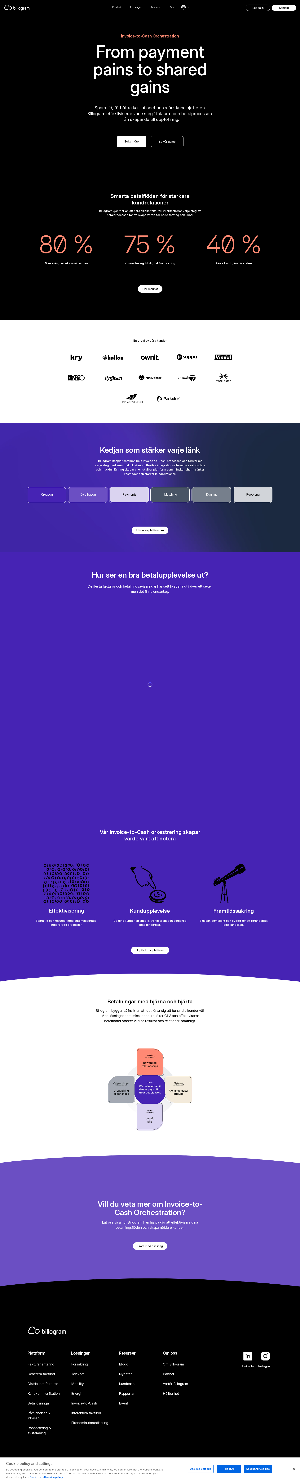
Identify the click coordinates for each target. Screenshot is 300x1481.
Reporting (253, 494)
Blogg (123, 1364)
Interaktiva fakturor (86, 1413)
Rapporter (127, 1393)
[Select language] (185, 7)
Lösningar (135, 7)
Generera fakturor (41, 1374)
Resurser (156, 7)
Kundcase (127, 1384)
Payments (129, 494)
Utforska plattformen (150, 530)
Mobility (77, 1384)
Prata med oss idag (150, 1246)
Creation (47, 494)
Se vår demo (167, 141)
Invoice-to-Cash (84, 1403)
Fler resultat (150, 289)
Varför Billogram (175, 1384)
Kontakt (284, 8)
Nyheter (125, 1374)
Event (123, 1403)
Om (172, 7)
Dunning (212, 494)
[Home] (46, 8)
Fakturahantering (41, 1364)
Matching (170, 494)
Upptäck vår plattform (150, 950)
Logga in (258, 8)
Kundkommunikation (44, 1393)
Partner (168, 1374)
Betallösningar (39, 1403)
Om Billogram (173, 1364)
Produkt (116, 7)
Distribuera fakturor (43, 1384)
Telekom (78, 1374)
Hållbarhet (171, 1393)
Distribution (88, 494)
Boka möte (131, 141)
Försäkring (79, 1364)
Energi (76, 1393)
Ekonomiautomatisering (89, 1423)
